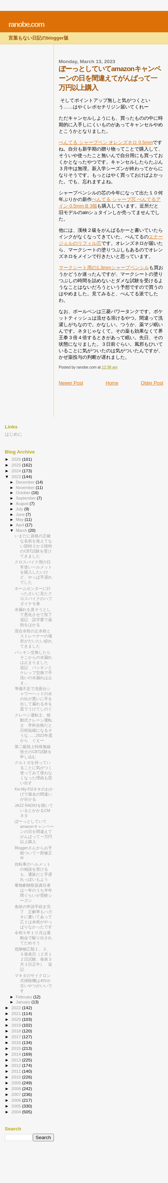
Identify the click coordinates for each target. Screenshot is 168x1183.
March (22, 530)
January (24, 1002)
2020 (16, 1019)
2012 (16, 1065)
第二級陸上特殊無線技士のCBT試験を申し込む (33, 751)
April (20, 525)
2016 (16, 1042)
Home (112, 383)
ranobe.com (26, 24)
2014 (16, 1054)
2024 (16, 470)
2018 (16, 1030)
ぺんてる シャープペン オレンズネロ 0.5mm (106, 142)
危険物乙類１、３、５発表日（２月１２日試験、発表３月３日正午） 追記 (33, 959)
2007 (16, 1094)
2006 (16, 1100)
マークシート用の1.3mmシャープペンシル (104, 267)
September (26, 498)
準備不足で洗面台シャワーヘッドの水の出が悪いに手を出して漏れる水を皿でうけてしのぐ (33, 698)
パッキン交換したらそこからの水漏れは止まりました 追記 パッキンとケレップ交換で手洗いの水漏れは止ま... (33, 667)
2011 (16, 1071)
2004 (16, 1111)
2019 (16, 1025)
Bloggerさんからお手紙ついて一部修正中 (33, 853)
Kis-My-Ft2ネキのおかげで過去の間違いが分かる (34, 794)
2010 (16, 1077)
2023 (16, 476)
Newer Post (71, 383)
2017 (16, 1036)
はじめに (13, 434)
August (23, 503)
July (20, 509)
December (26, 482)
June (21, 514)
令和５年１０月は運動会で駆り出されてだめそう (33, 938)
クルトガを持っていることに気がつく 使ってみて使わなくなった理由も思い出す (35, 772)
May (20, 519)
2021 (16, 1013)
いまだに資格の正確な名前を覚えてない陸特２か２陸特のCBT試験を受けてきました (33, 546)
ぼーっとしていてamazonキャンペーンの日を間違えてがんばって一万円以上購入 (34, 831)
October (24, 492)
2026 (16, 459)
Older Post (152, 383)
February (25, 997)
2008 (16, 1088)
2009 (16, 1082)
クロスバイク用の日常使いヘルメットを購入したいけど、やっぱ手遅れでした (33, 572)
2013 (16, 1059)
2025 (16, 465)
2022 (16, 1007)
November (26, 487)
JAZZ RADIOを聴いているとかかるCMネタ (34, 810)
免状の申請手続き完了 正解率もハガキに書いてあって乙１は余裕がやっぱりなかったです (33, 916)
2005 (16, 1106)
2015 (16, 1048)
